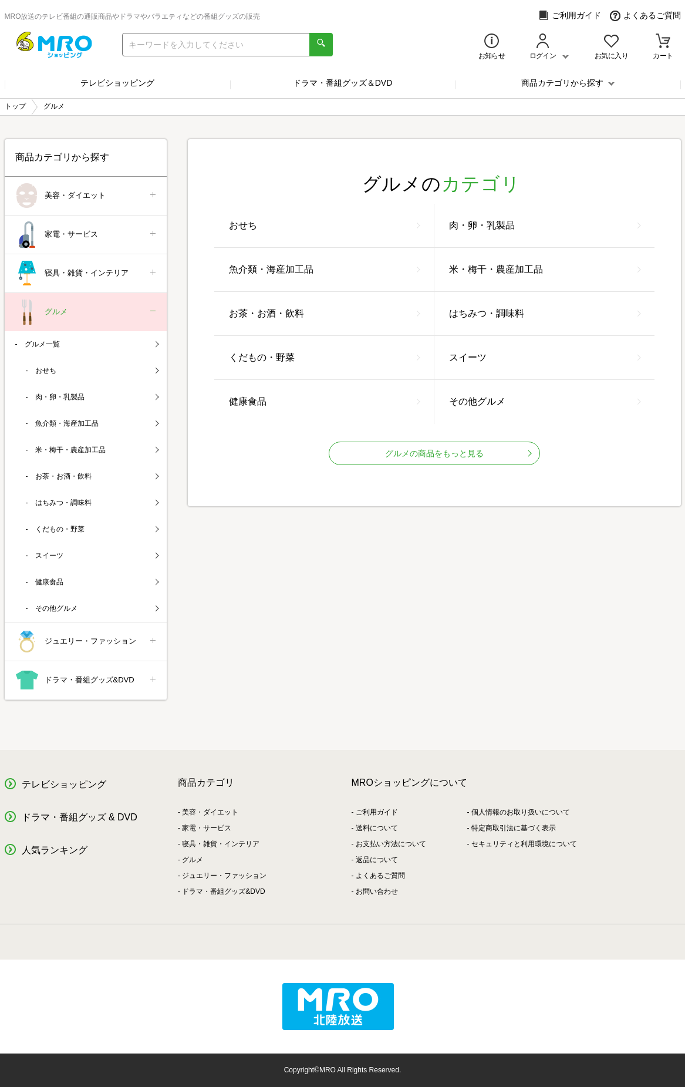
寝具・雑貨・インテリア (86, 273)
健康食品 (324, 401)
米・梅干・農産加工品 (545, 269)
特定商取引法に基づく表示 (513, 828)
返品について (377, 860)
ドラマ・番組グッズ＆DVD (343, 83)
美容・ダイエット (86, 196)
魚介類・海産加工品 (324, 269)
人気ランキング (54, 850)
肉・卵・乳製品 (545, 225)
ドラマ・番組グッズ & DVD (79, 817)
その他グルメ (545, 401)
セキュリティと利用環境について (524, 844)
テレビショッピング (117, 83)
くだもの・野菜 (324, 357)
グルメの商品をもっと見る (458, 453)
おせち (324, 225)
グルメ (86, 312)
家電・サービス (86, 234)
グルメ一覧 (92, 344)
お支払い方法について (391, 844)
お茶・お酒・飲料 (324, 313)
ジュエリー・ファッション (86, 641)
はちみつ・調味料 (545, 313)
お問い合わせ (377, 891)
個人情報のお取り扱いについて (520, 812)
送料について (377, 828)
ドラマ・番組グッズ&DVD (86, 680)
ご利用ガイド (569, 15)
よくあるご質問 (645, 15)
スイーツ (545, 357)
